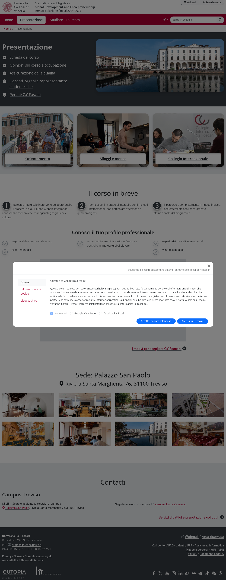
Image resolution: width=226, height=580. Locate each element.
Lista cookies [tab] (29, 300)
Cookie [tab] (25, 282)
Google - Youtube (85, 313)
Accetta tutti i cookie (193, 321)
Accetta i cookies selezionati (156, 321)
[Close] (209, 266)
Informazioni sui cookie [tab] (31, 291)
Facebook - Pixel (113, 313)
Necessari (61, 313)
